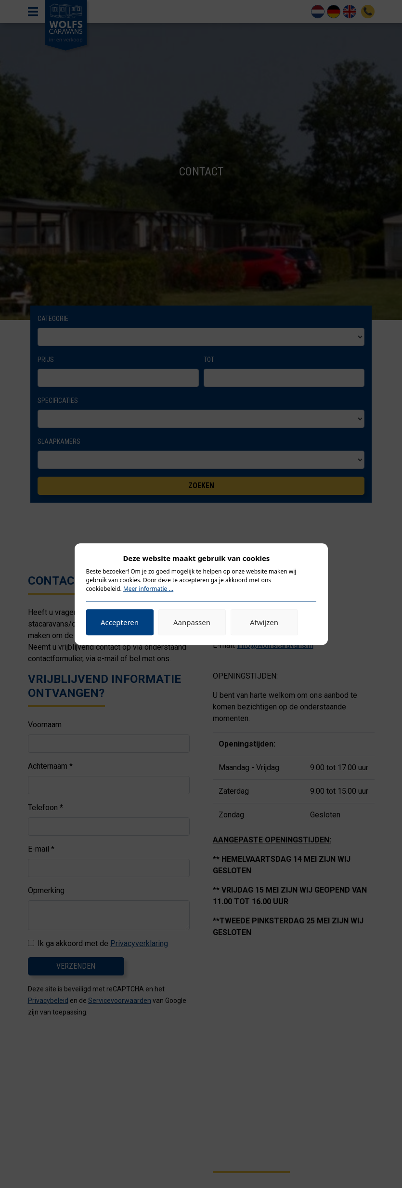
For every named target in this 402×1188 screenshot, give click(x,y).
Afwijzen (264, 622)
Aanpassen (191, 622)
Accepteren (120, 622)
